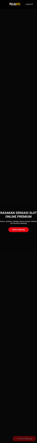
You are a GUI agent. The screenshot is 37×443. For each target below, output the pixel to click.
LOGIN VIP (29, 4)
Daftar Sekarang (18, 230)
